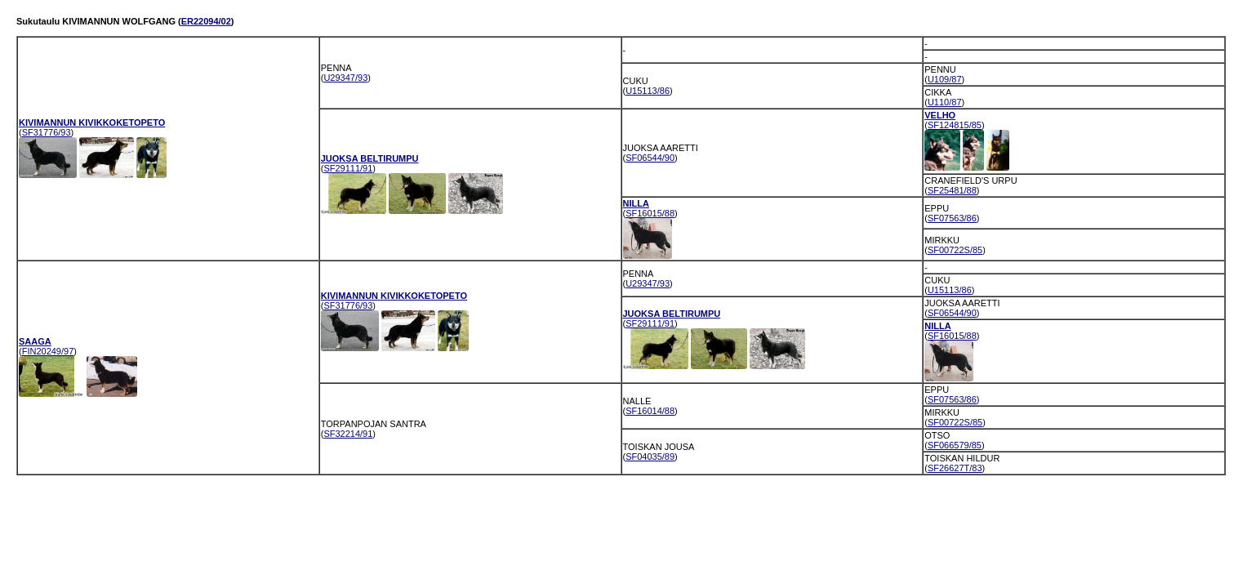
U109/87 (945, 79)
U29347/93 (345, 77)
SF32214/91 (347, 434)
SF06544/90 (649, 158)
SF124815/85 (955, 125)
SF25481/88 (952, 190)
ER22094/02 (206, 21)
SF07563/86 (952, 218)
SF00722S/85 (955, 250)
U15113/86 (647, 91)
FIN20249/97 (48, 351)
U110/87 (945, 102)
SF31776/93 (46, 132)
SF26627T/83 (955, 468)
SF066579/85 (955, 445)
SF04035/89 (649, 456)
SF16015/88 (649, 213)
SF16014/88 (649, 411)
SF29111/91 (347, 168)
